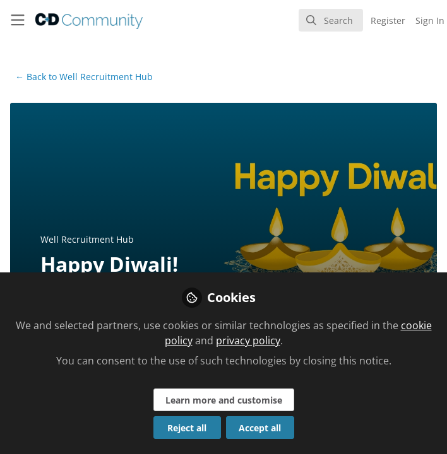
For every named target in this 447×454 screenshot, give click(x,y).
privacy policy (248, 340)
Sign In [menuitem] (429, 20)
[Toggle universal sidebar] (17, 20)
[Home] (73, 20)
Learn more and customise (223, 400)
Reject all (186, 428)
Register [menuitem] (388, 20)
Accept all (260, 428)
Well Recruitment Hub (84, 77)
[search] (331, 20)
